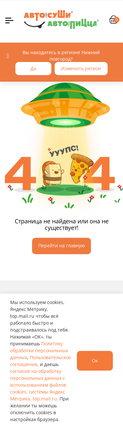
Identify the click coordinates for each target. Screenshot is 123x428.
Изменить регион (81, 68)
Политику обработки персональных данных (39, 350)
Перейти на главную (61, 245)
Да (33, 68)
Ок (95, 360)
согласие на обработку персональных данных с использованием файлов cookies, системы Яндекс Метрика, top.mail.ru (38, 385)
